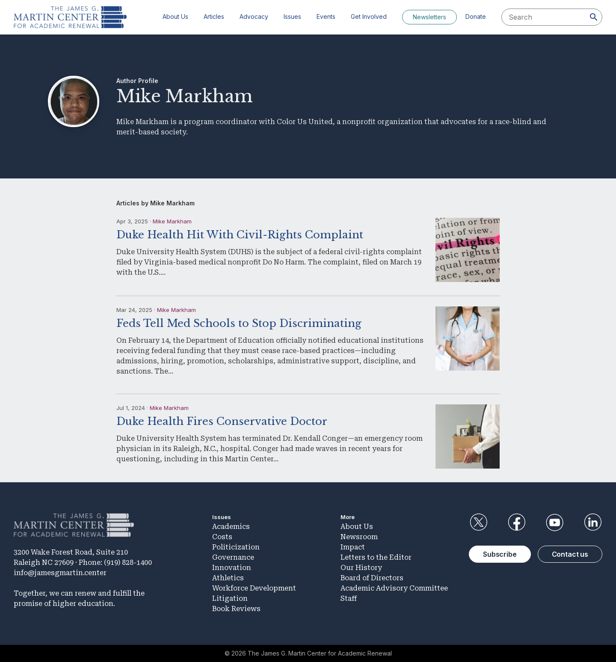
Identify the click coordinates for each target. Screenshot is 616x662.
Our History (361, 568)
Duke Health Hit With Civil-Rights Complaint (239, 235)
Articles (214, 16)
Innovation (231, 568)
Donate (475, 16)
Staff (349, 598)
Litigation (230, 598)
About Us (175, 16)
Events (326, 16)
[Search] (593, 17)
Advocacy (254, 16)
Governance (233, 557)
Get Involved (369, 16)
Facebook (516, 522)
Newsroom (359, 537)
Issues (292, 16)
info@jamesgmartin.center (60, 573)
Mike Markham (172, 221)
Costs (222, 537)
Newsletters (429, 17)
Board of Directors (372, 578)
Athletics (228, 578)
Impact (353, 547)
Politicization (236, 547)
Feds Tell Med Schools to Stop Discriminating (238, 323)
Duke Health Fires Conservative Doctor (221, 421)
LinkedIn (592, 522)
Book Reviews (236, 609)
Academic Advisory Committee (394, 588)
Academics (231, 526)
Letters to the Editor (376, 557)
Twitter (478, 522)
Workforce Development (254, 588)
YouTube (554, 522)
